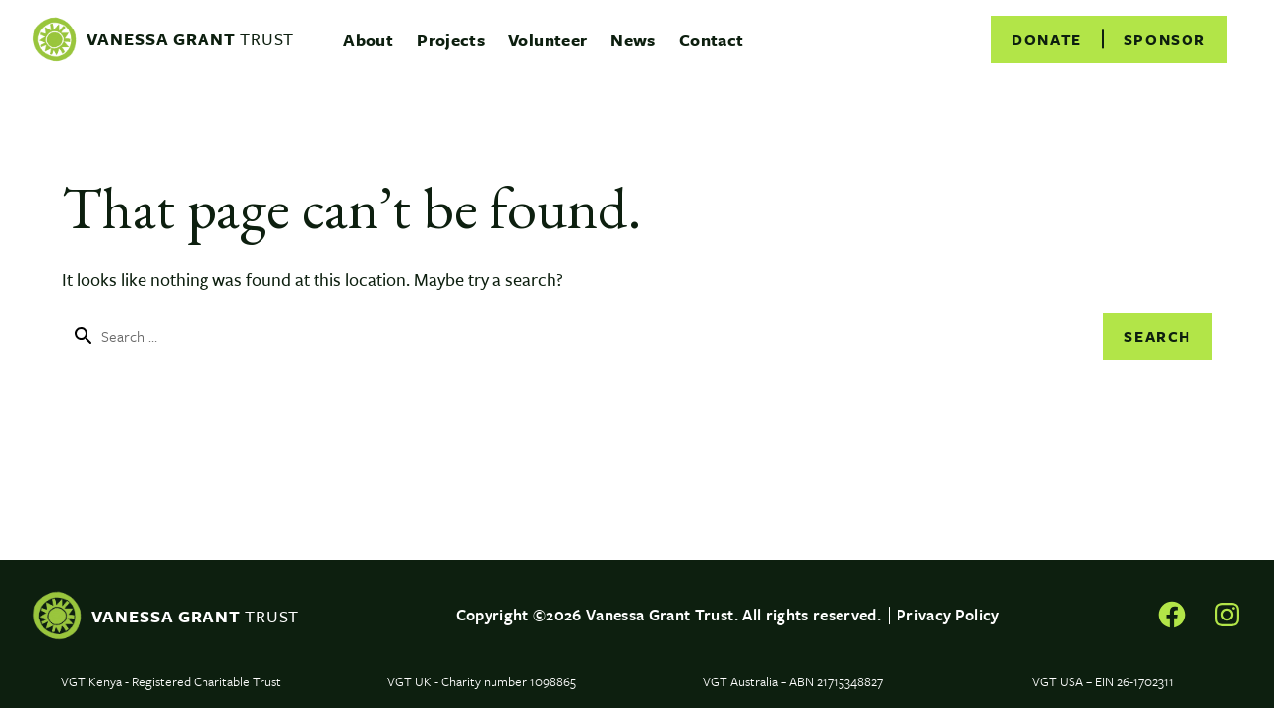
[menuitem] (368, 39)
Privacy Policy (948, 614)
